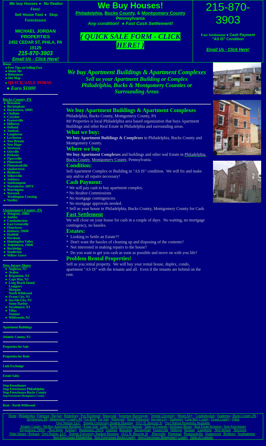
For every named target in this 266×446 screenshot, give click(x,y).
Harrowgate (140, 416)
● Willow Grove (14, 255)
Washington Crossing (22, 197)
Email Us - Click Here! (35, 58)
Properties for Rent (16, 356)
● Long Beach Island (19, 283)
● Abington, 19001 (16, 214)
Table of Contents (201, 437)
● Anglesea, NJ (15, 269)
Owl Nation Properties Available (187, 423)
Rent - (7, 405)
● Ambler (10, 217)
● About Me (12, 71)
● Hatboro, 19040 (15, 231)
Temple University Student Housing (108, 423)
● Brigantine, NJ (16, 276)
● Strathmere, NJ (16, 307)
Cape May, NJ (18, 279)
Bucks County (119, 13)
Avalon (13, 272)
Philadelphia (89, 13)
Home (7, 64)
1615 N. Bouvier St (148, 423)
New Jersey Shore (17, 265)
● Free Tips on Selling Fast (22, 67)
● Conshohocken (15, 220)
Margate (14, 290)
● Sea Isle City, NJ (17, 300)
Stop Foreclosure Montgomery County (23, 395)
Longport (15, 286)
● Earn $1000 (19, 88)
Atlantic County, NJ (16, 337)
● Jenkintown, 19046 (18, 245)
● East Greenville (15, 224)
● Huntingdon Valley (18, 241)
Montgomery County (163, 13)
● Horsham (11, 238)
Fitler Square (18, 434)
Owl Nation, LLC (68, 423)
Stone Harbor (18, 303)
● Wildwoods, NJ (16, 317)
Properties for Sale (15, 346)
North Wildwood (20, 293)
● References (13, 74)
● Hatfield (10, 234)
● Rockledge (12, 248)
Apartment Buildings (17, 327)
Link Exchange (13, 366)
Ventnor (14, 314)
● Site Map (12, 78)
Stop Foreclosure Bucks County (114, 437)
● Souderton (12, 252)
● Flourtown (12, 227)
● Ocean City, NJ (17, 296)
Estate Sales (11, 376)
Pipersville (158, 434)
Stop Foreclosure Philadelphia (72, 437)
